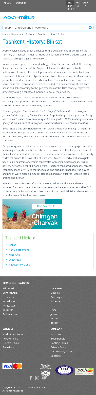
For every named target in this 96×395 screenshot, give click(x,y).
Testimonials (58, 338)
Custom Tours (10, 342)
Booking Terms (59, 342)
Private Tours (10, 338)
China (54, 309)
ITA (84, 5)
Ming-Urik (14, 254)
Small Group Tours (12, 334)
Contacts (56, 355)
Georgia (55, 292)
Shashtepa (15, 259)
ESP (77, 5)
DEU (85, 2)
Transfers (8, 347)
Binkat (12, 244)
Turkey (54, 322)
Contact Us (21, 3)
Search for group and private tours (26, 27)
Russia (54, 318)
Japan (54, 314)
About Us (8, 3)
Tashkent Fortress (19, 264)
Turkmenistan (10, 314)
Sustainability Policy (62, 351)
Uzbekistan (8, 297)
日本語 (71, 9)
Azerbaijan (56, 297)
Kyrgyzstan (9, 305)
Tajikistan (7, 309)
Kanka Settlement (19, 249)
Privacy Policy (58, 347)
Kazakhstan (9, 301)
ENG (70, 2)
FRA (70, 5)
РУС (78, 2)
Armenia (55, 301)
